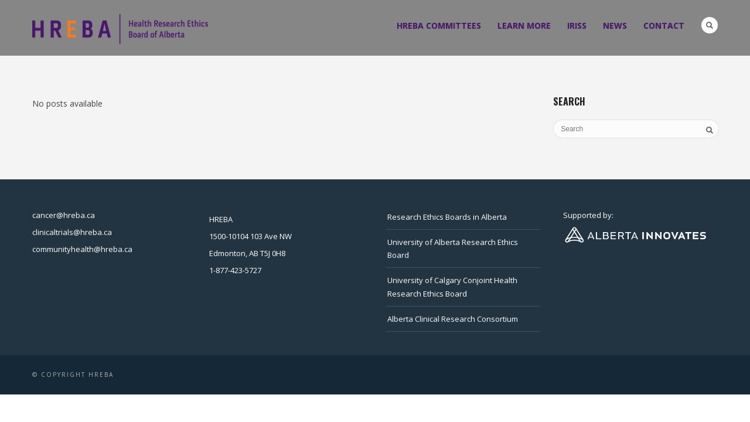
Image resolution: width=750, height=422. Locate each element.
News (615, 25)
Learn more (524, 25)
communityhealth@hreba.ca (82, 249)
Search (709, 25)
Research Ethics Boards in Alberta (447, 217)
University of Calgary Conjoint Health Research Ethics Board (452, 286)
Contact (663, 25)
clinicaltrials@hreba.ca (72, 232)
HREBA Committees (439, 25)
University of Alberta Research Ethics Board (452, 248)
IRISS (577, 25)
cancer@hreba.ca (63, 215)
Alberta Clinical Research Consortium (452, 319)
